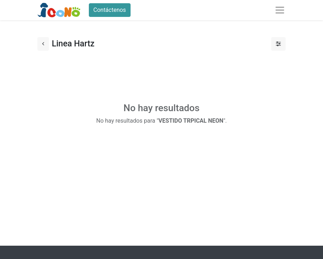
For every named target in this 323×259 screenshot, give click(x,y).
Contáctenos (110, 9)
